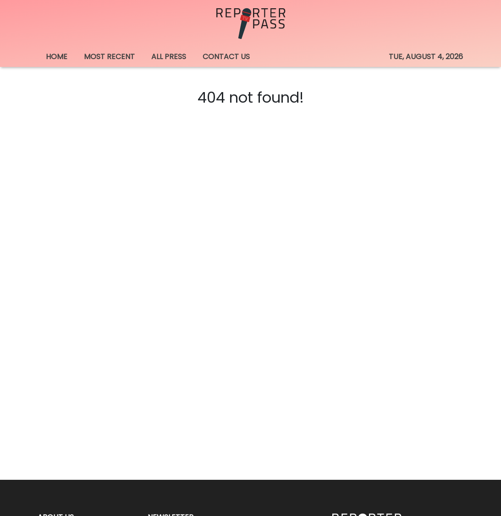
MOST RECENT (109, 56)
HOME (56, 56)
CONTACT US (226, 56)
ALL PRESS (168, 56)
